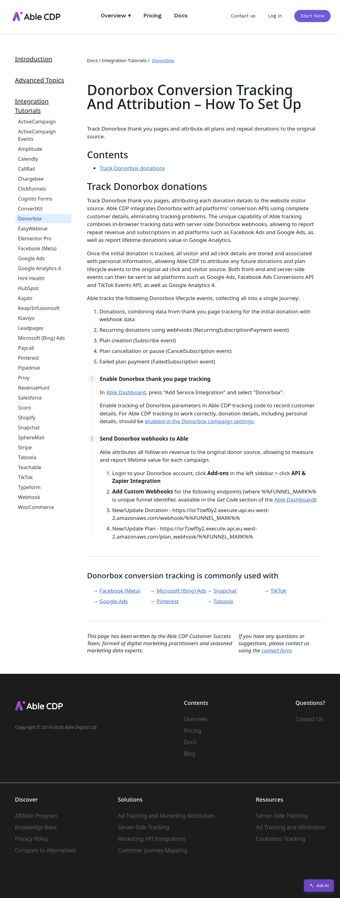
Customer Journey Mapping (152, 850)
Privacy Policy (31, 838)
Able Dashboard (126, 392)
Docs (181, 15)
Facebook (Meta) (119, 590)
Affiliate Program (36, 815)
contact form (277, 650)
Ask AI (319, 885)
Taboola (223, 601)
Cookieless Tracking (280, 838)
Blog (189, 753)
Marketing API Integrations (152, 838)
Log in (275, 16)
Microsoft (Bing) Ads (181, 590)
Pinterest (168, 601)
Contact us (243, 16)
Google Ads (113, 601)
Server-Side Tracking (143, 827)
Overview (195, 719)
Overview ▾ (116, 15)
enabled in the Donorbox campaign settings (199, 421)
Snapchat (225, 590)
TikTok (279, 590)
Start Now (312, 16)
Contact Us (309, 719)
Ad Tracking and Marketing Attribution (166, 815)
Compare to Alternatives (45, 850)
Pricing (152, 15)
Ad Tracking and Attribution (290, 827)
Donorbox (163, 60)
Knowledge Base (36, 827)
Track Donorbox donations (132, 168)
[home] (36, 16)
